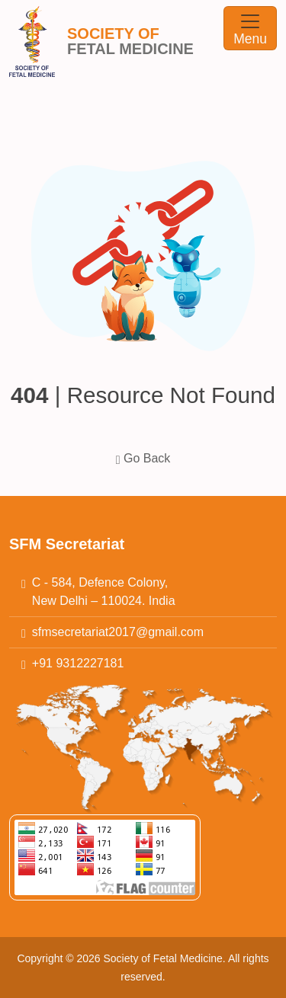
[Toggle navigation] (250, 28)
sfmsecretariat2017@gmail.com (118, 631)
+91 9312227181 (78, 663)
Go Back (143, 458)
